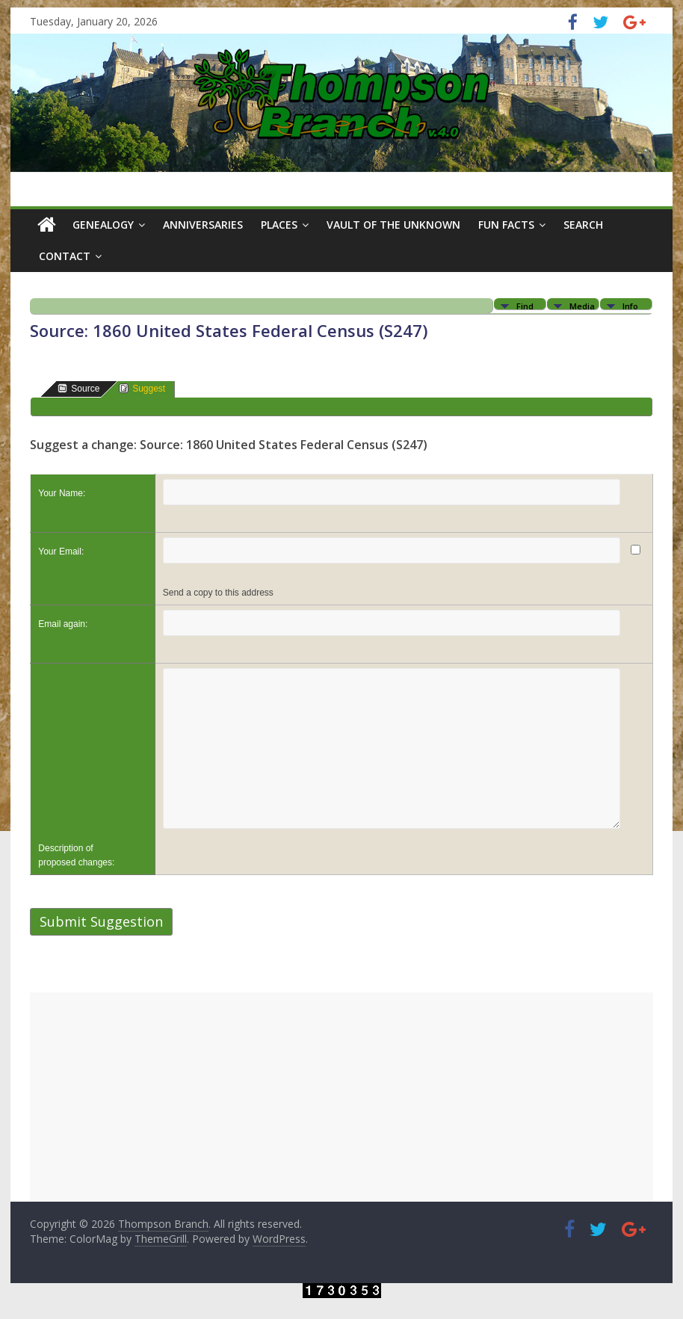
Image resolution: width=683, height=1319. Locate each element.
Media (582, 305)
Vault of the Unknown (393, 224)
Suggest (142, 388)
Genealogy (103, 224)
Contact (64, 256)
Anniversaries (203, 224)
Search (583, 224)
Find (525, 305)
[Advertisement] (341, 1097)
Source (78, 388)
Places (279, 224)
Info (630, 305)
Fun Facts (506, 224)
